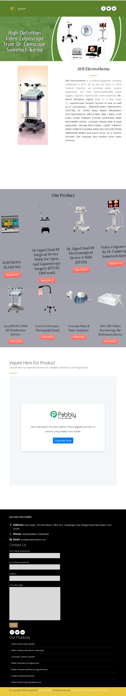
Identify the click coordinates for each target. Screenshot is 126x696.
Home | (74, 690)
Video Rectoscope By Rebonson (26, 682)
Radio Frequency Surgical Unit (25, 663)
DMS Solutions (45, 690)
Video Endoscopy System (23, 644)
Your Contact (63, 430)
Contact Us (104, 690)
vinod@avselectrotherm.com (33, 540)
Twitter (17, 632)
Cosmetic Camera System (23, 656)
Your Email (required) (34, 564)
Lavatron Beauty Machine (23, 676)
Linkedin (22, 632)
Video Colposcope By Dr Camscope (27, 650)
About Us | (83, 690)
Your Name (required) (34, 553)
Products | (93, 690)
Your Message (34, 594)
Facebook (12, 632)
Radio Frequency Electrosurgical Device (29, 669)
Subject (34, 575)
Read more (22, 269)
